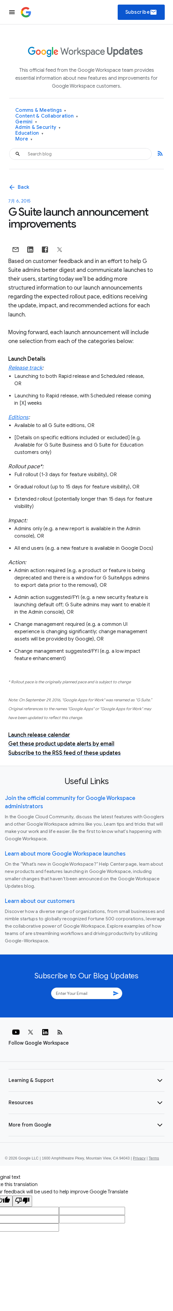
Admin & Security (38, 127)
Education (29, 133)
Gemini (26, 122)
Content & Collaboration (46, 116)
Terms (154, 1158)
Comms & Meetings (40, 110)
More (24, 139)
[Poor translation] (22, 1201)
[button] (86, 1080)
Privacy (139, 1158)
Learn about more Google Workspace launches (65, 853)
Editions (18, 417)
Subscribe (141, 12)
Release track (25, 367)
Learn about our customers (40, 901)
